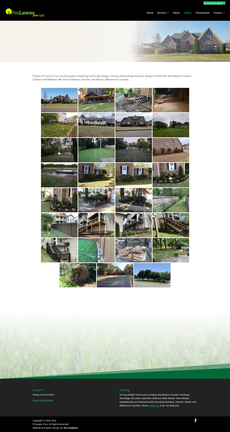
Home (150, 13)
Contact (217, 13)
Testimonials (202, 13)
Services (161, 13)
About (176, 13)
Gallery (188, 13)
